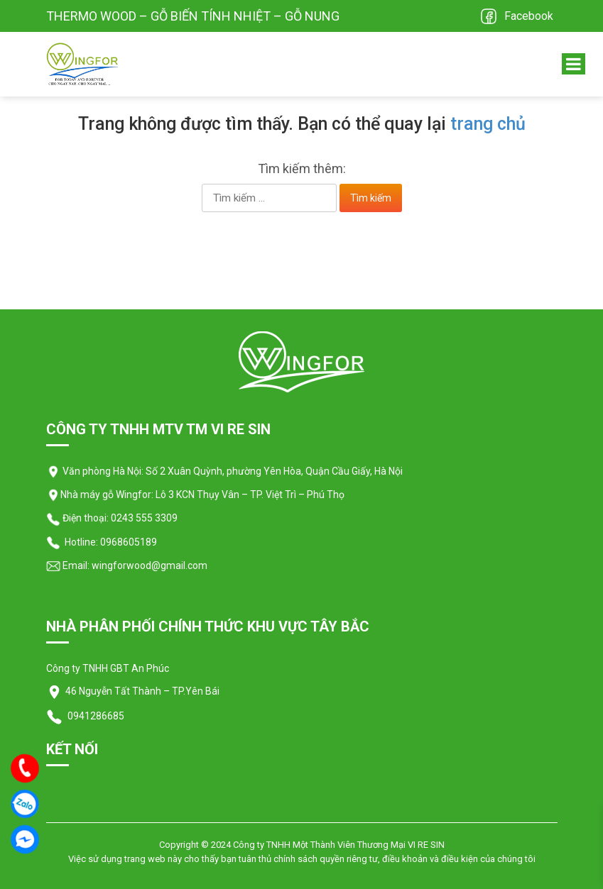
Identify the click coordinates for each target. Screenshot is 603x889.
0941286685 (94, 716)
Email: (67, 565)
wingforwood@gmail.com (148, 565)
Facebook (528, 16)
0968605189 (128, 542)
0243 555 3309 (144, 518)
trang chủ (488, 124)
